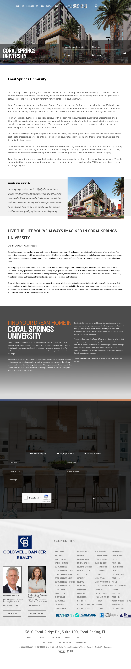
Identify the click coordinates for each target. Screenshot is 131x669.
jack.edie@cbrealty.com (13, 599)
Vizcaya (115, 590)
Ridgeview (98, 590)
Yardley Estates (118, 608)
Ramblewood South (102, 582)
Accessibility (82, 643)
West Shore (116, 578)
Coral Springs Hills (63, 574)
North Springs (100, 567)
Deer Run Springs (84, 567)
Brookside (59, 556)
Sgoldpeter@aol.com (37, 599)
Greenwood (81, 590)
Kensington (82, 597)
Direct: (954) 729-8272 (12, 601)
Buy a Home (41, 638)
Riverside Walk (100, 593)
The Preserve (99, 574)
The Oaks (98, 601)
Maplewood (82, 601)
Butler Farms (60, 559)
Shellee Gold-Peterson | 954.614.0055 (76, 6)
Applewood (59, 552)
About (67, 638)
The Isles (116, 571)
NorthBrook (99, 571)
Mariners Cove (100, 563)
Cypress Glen (60, 608)
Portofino (98, 608)
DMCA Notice (48, 643)
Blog (77, 638)
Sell (37, 6)
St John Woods (100, 559)
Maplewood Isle (101, 552)
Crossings (59, 605)
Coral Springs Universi (65, 582)
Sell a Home (55, 638)
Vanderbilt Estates (120, 586)
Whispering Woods (120, 605)
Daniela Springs (84, 563)
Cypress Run (82, 556)
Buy (42, 6)
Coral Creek (60, 601)
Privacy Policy (65, 643)
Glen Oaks (81, 586)
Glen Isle (81, 578)
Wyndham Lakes (61, 563)
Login (99, 638)
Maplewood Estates (85, 608)
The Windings (117, 567)
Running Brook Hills (103, 586)
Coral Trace (60, 590)
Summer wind (117, 556)
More (57, 6)
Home (18, 6)
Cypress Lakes (83, 559)
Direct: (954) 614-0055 (37, 601)
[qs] (104, 47)
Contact (49, 6)
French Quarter (83, 571)
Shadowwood (117, 552)
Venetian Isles (118, 574)
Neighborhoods (28, 6)
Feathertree (82, 574)
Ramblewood (99, 578)
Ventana (115, 582)
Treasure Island (101, 556)
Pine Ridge (116, 559)
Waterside (116, 593)
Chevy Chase (60, 597)
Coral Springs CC (62, 567)
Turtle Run (116, 563)
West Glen (116, 597)
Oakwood (98, 605)
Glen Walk (81, 582)
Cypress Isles (83, 552)
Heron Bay (81, 593)
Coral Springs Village (64, 586)
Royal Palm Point (101, 597)
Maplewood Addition (85, 605)
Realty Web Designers (103, 647)
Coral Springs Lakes (63, 578)
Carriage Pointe (61, 593)
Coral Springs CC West (64, 571)
